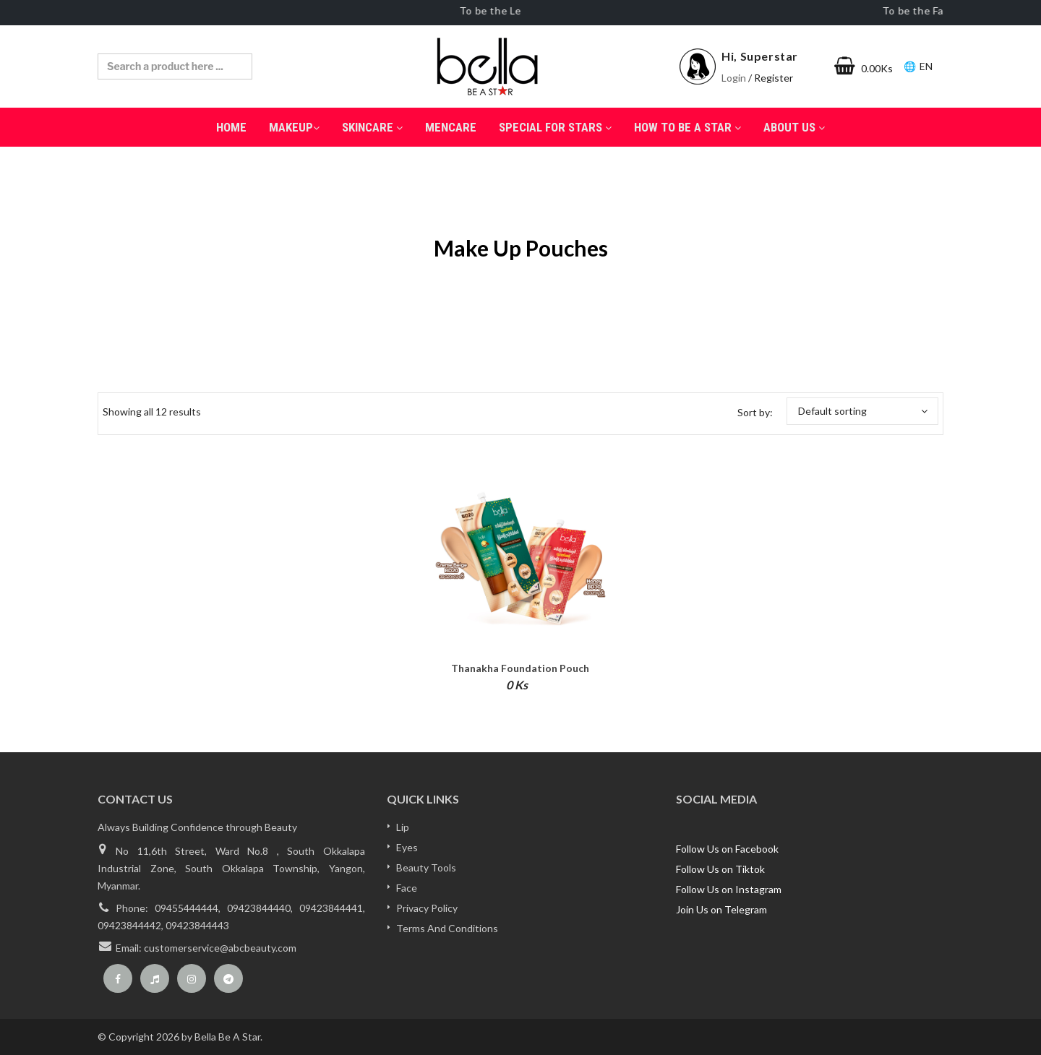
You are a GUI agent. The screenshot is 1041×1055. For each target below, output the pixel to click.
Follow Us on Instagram (728, 889)
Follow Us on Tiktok (720, 869)
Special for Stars (555, 127)
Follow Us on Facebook (727, 849)
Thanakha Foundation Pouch (520, 668)
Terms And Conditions (447, 928)
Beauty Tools (426, 867)
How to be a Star (687, 127)
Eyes (407, 847)
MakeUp (294, 127)
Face (406, 888)
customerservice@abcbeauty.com (220, 948)
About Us (794, 127)
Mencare (450, 127)
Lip (402, 827)
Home (231, 127)
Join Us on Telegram (721, 909)
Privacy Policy (427, 908)
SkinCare (372, 127)
